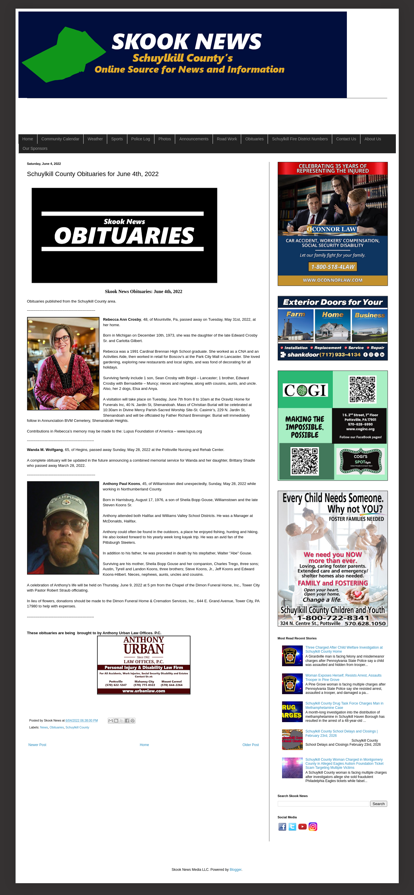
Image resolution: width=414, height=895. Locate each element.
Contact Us (346, 139)
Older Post (251, 745)
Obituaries (254, 139)
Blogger (235, 870)
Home (27, 139)
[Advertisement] (132, 111)
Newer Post (37, 745)
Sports (117, 139)
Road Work (227, 139)
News (44, 727)
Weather (95, 139)
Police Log (140, 139)
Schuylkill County (77, 727)
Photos (164, 139)
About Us (372, 139)
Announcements (193, 139)
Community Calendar (60, 139)
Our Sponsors (35, 148)
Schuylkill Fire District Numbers (300, 139)
